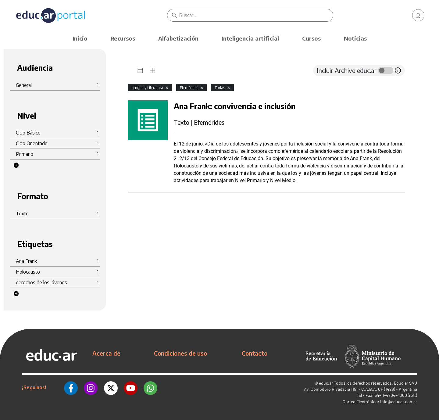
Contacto (254, 353)
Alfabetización (178, 38)
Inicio (80, 38)
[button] (16, 165)
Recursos (123, 38)
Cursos (311, 38)
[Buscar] (256, 15)
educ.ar (326, 383)
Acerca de (106, 353)
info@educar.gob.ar (398, 401)
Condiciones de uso (180, 353)
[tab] (140, 70)
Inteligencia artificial (250, 38)
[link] (418, 15)
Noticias (355, 38)
